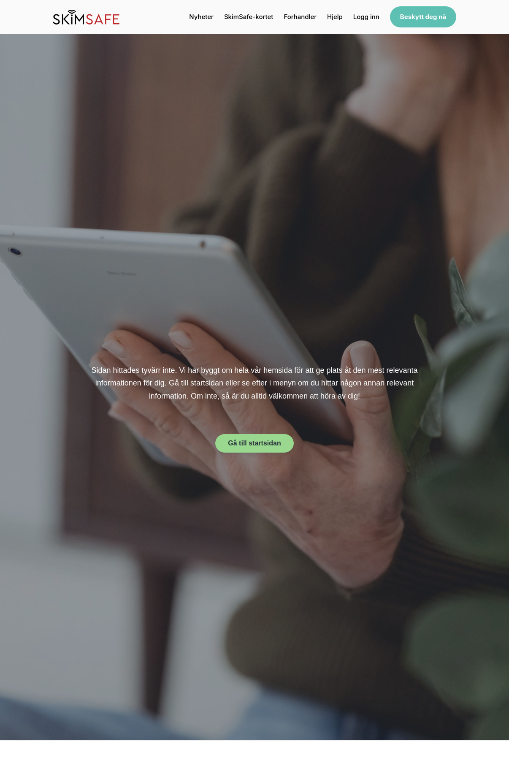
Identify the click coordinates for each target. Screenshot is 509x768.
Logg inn (366, 17)
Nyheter (201, 17)
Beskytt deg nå (423, 17)
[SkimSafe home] (86, 17)
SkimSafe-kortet (248, 17)
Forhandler (300, 17)
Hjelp (335, 17)
